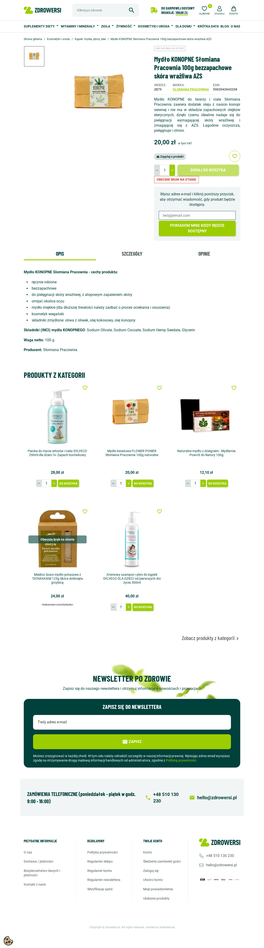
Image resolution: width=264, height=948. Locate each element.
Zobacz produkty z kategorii (211, 638)
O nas (235, 26)
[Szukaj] (105, 10)
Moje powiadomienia (158, 889)
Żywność (124, 26)
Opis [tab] (60, 254)
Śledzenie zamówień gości (162, 861)
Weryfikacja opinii (99, 889)
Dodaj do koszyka (208, 170)
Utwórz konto (153, 880)
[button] (219, 10)
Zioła (106, 26)
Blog (224, 26)
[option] (38, 56)
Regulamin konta (99, 871)
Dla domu (184, 26)
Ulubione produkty (156, 898)
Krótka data (208, 26)
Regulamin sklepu (100, 861)
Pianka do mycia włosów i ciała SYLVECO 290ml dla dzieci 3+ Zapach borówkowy (57, 453)
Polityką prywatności (181, 760)
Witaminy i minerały (78, 26)
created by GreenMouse (160, 927)
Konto (147, 852)
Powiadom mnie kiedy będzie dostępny (197, 228)
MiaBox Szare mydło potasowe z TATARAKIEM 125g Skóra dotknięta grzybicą (57, 578)
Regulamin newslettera (103, 880)
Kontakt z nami (35, 884)
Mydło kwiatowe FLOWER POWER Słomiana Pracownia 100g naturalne (131, 453)
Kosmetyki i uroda (154, 26)
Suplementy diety (39, 26)
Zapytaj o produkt (169, 156)
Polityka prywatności (102, 852)
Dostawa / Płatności (38, 861)
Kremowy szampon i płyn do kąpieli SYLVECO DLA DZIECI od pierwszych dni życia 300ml (132, 578)
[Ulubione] (204, 10)
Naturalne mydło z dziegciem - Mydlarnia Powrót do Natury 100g (206, 453)
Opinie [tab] (204, 254)
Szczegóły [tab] (132, 254)
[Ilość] (164, 170)
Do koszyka (68, 483)
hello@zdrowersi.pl (221, 865)
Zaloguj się (151, 871)
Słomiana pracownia (191, 89)
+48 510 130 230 (220, 855)
